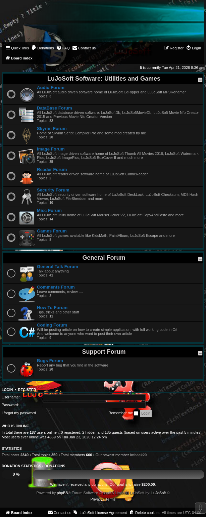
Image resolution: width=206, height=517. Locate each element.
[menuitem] (42, 48)
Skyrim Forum (52, 128)
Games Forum (52, 230)
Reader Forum (52, 169)
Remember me (123, 413)
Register (27, 390)
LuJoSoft (158, 493)
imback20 (138, 455)
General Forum (103, 257)
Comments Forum (56, 287)
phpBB (62, 493)
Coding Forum (52, 325)
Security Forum (53, 189)
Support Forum (104, 351)
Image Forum (51, 149)
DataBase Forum (54, 108)
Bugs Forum (50, 360)
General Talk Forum (57, 266)
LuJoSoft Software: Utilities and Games (103, 78)
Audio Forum (50, 87)
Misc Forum (49, 210)
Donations (54, 466)
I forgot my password (19, 413)
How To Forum (52, 307)
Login (7, 390)
